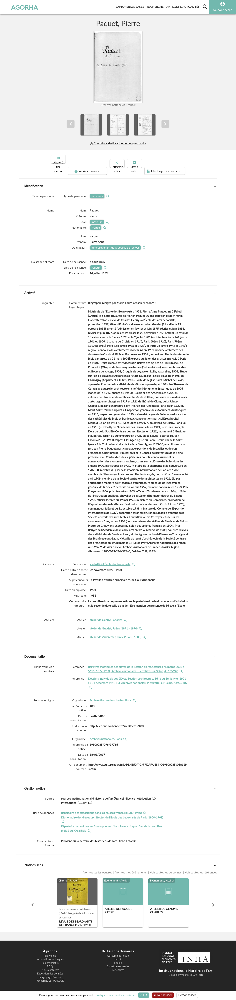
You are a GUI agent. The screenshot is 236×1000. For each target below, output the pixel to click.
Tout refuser (163, 995)
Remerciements (50, 960)
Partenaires (118, 967)
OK (143, 995)
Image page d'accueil (50, 974)
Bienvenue (50, 953)
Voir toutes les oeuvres (98, 869)
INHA (118, 956)
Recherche (156, 6)
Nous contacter (50, 967)
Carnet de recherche (118, 963)
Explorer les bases (130, 6)
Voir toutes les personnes (165, 869)
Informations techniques (50, 956)
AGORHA (20, 7)
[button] (70, 124)
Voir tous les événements (131, 869)
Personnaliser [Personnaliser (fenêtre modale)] (187, 995)
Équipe (118, 960)
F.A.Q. (50, 963)
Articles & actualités (183, 6)
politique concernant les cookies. (115, 995)
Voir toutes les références (200, 869)
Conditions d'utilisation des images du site (118, 143)
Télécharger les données (158, 168)
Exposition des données (50, 970)
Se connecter (222, 9)
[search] (205, 6)
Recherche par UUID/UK (50, 978)
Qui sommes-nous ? (118, 953)
